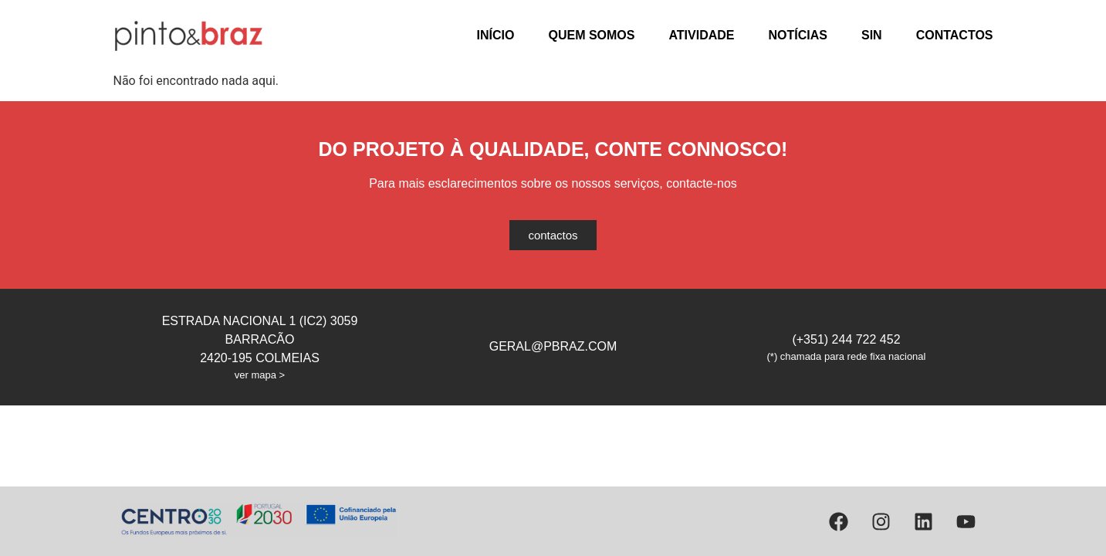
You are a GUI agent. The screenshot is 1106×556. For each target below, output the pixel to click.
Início (496, 35)
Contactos (954, 35)
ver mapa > (260, 375)
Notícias (798, 35)
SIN (871, 35)
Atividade (701, 35)
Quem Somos (591, 35)
